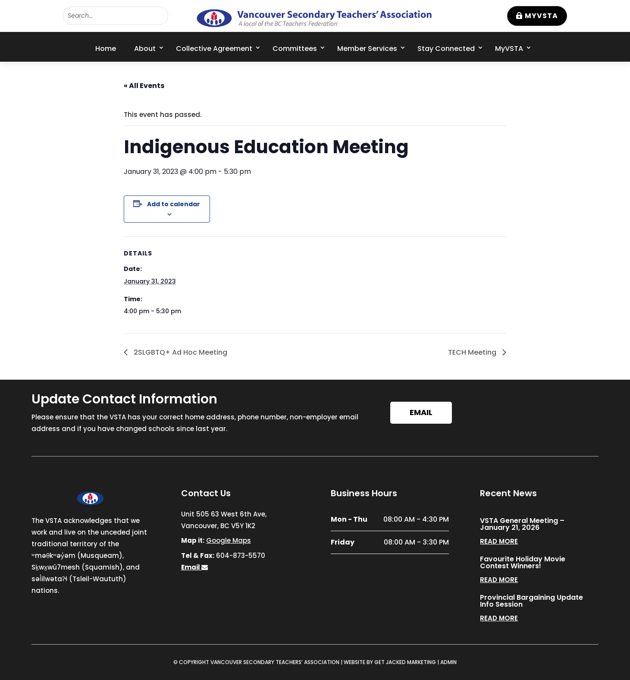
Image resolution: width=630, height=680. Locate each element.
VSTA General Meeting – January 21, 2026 (522, 524)
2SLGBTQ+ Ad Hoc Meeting (179, 352)
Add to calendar (173, 204)
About (145, 49)
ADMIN (448, 662)
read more (499, 541)
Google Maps (228, 540)
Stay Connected (446, 49)
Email (421, 412)
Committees (295, 49)
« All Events (144, 86)
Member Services (367, 49)
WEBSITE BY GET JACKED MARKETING (390, 662)
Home (105, 49)
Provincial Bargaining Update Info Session (531, 600)
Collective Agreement (214, 49)
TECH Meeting (473, 352)
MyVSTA (541, 16)
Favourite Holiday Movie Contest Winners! (522, 562)
